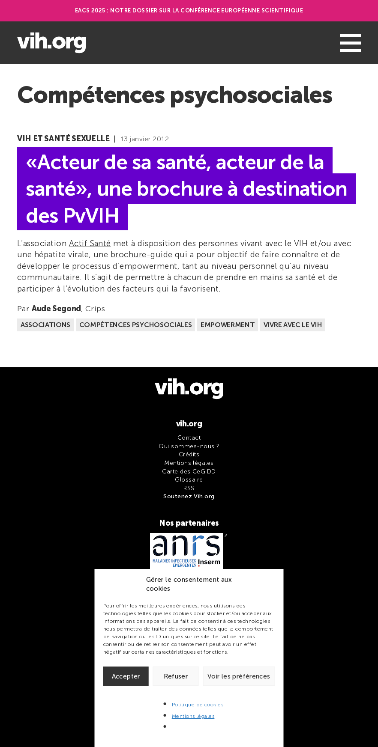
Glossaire (189, 479)
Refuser (176, 676)
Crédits (189, 454)
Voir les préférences (238, 676)
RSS (188, 488)
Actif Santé (90, 243)
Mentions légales (193, 716)
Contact (189, 437)
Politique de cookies (198, 705)
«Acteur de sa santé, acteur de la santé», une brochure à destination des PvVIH (186, 188)
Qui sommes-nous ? (189, 446)
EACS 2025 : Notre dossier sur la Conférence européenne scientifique (189, 10)
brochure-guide (142, 254)
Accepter (126, 676)
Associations (45, 325)
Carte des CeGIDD (189, 471)
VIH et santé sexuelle (63, 138)
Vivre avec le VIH (293, 325)
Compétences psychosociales (135, 325)
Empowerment (228, 325)
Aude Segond (56, 308)
